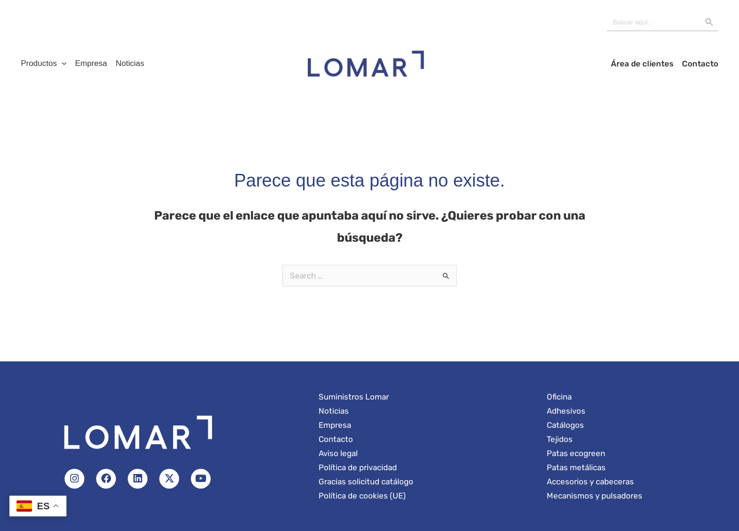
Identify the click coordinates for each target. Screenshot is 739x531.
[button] (61, 63)
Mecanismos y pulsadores (594, 495)
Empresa (88, 63)
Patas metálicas (576, 467)
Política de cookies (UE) (362, 495)
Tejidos (560, 439)
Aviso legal (338, 453)
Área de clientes (645, 63)
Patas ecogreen (576, 453)
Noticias (125, 63)
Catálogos (565, 425)
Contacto (701, 63)
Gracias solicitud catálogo (366, 481)
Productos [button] (43, 63)
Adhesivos (566, 411)
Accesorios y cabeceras (590, 481)
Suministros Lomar (354, 396)
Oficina (559, 396)
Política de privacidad (358, 467)
